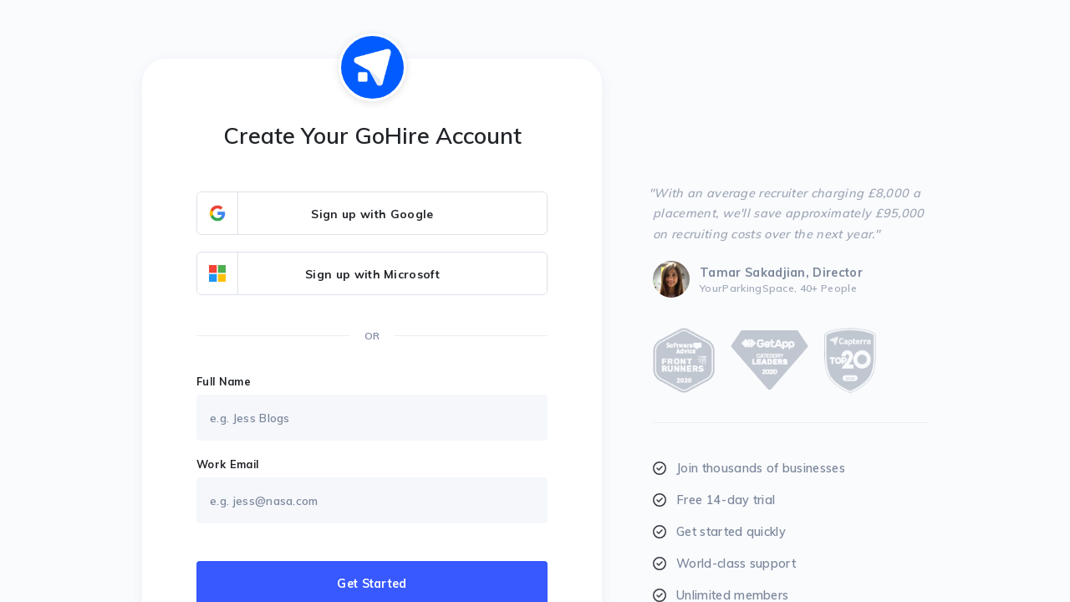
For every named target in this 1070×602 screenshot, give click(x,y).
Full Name (223, 381)
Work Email (227, 464)
